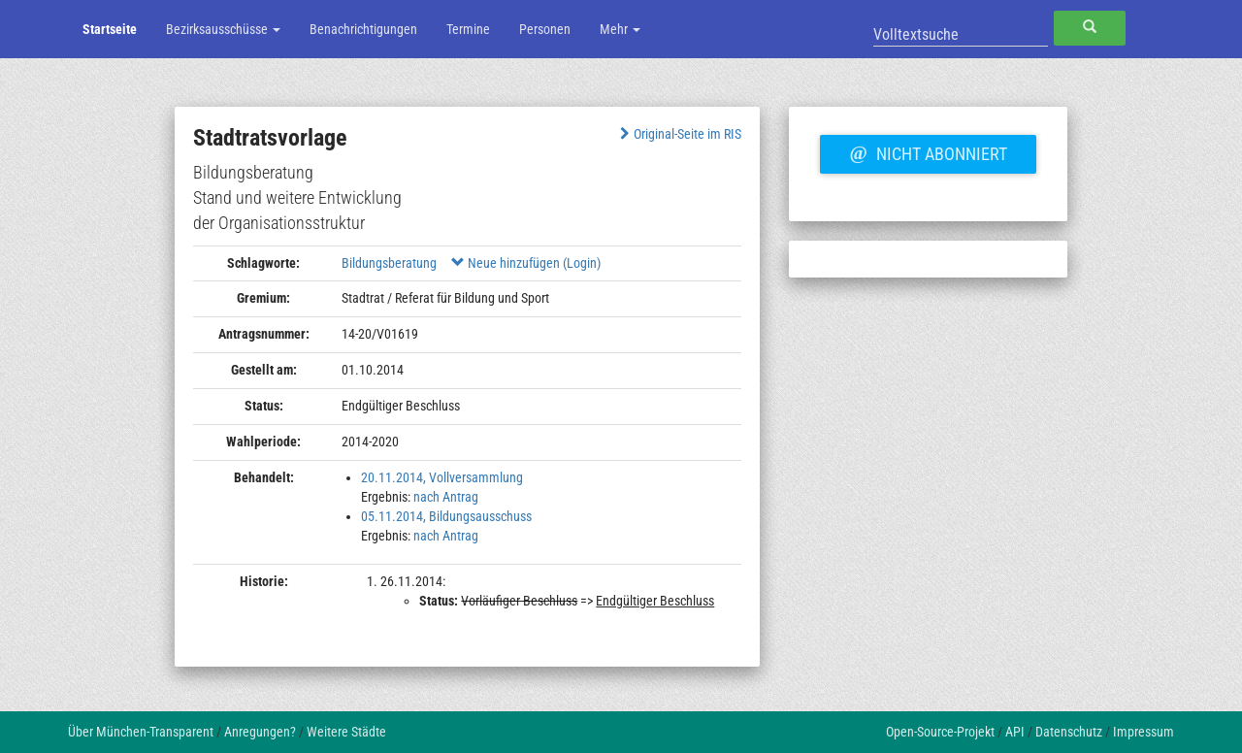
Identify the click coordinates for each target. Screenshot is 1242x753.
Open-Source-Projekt (940, 731)
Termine (468, 29)
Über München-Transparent (140, 731)
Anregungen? (260, 731)
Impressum (1143, 731)
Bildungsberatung (389, 263)
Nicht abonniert (927, 151)
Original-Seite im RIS (678, 134)
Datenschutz (1068, 731)
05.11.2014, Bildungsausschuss (446, 516)
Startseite (109, 29)
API (1015, 731)
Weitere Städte (346, 731)
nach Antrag (445, 497)
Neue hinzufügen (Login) (526, 263)
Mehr (620, 29)
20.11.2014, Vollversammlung (442, 477)
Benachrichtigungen (363, 29)
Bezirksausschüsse (223, 29)
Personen (545, 29)
